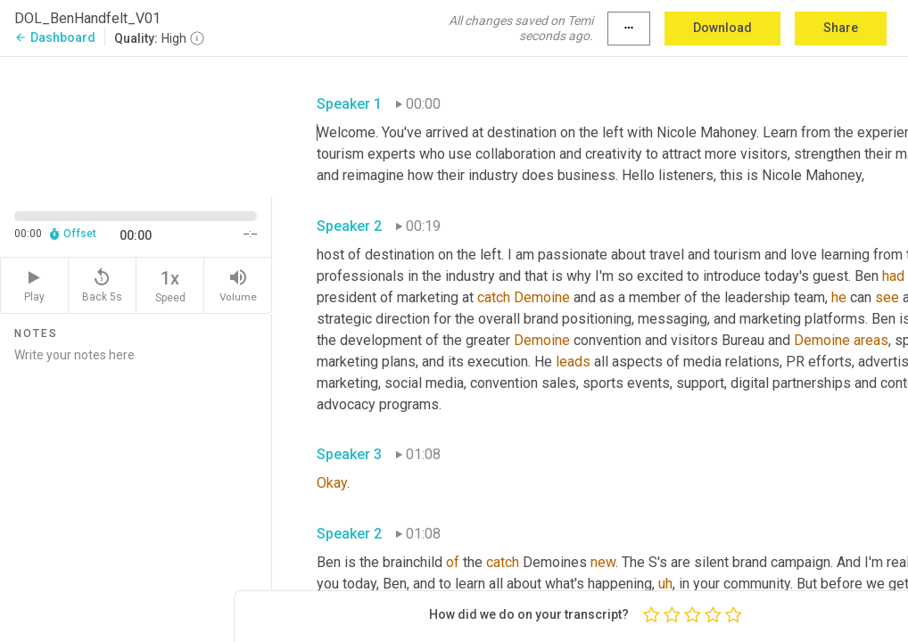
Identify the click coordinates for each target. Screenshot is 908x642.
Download (722, 28)
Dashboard (54, 37)
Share (840, 28)
